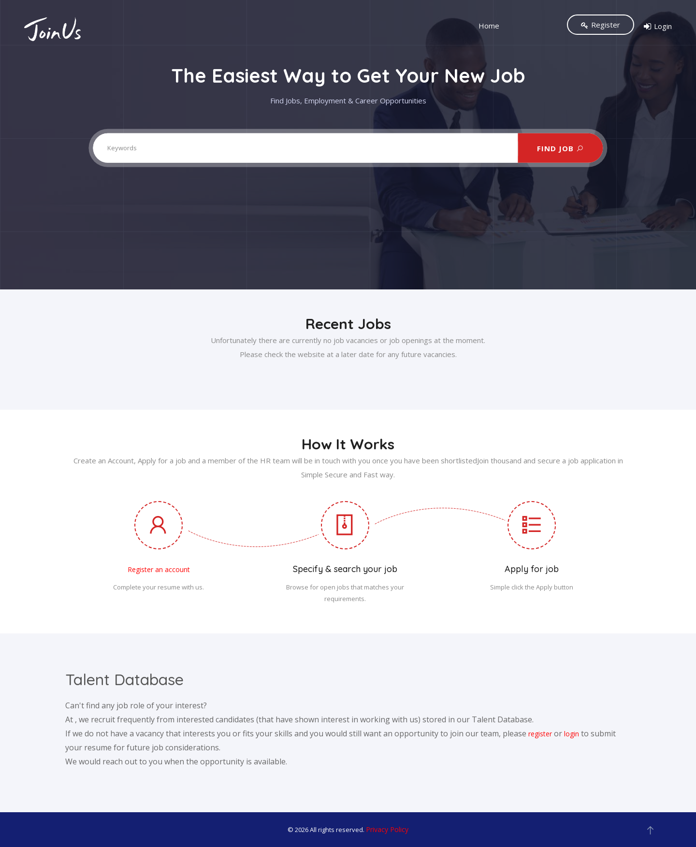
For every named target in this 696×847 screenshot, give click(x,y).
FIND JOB (560, 148)
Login (658, 27)
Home (488, 25)
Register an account (159, 569)
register (540, 733)
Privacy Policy (387, 829)
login (571, 733)
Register (600, 24)
